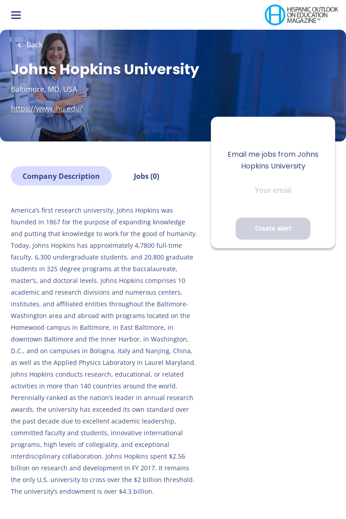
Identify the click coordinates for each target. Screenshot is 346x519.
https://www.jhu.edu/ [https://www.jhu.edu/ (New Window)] (46, 109)
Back (33, 45)
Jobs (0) (146, 176)
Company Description (61, 176)
